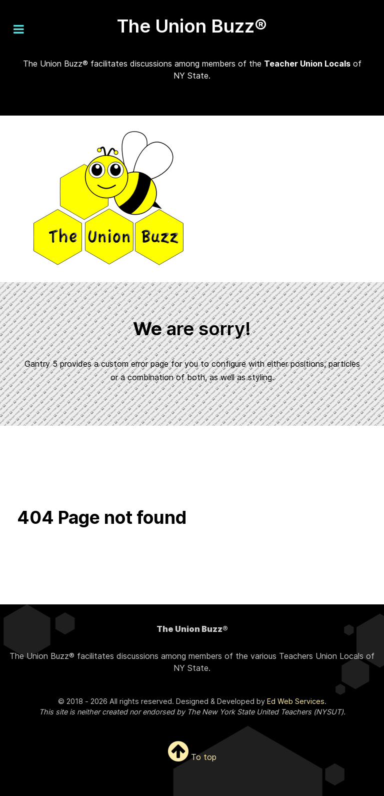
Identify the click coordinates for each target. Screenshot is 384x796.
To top (192, 757)
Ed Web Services (295, 701)
